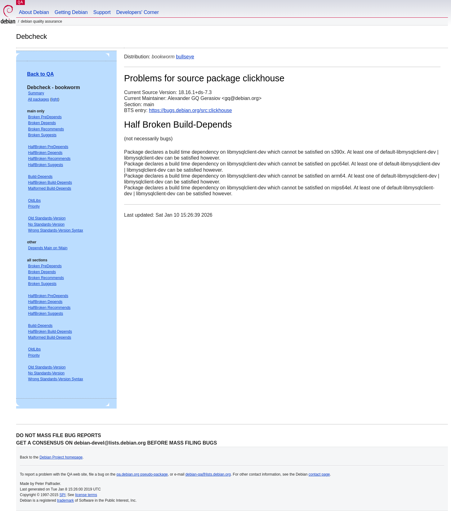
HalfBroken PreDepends (48, 147)
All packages (38, 99)
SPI (62, 495)
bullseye (185, 56)
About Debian (34, 12)
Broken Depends (42, 123)
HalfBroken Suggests (45, 165)
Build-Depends (40, 176)
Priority (34, 206)
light (54, 99)
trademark (65, 500)
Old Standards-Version (47, 218)
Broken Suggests (42, 135)
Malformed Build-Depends (49, 188)
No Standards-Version (46, 224)
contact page (319, 474)
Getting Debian (71, 12)
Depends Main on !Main (48, 248)
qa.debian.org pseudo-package (142, 474)
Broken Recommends (46, 129)
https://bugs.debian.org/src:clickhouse (190, 110)
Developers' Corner (137, 12)
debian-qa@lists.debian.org (208, 474)
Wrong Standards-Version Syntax (55, 230)
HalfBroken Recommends (49, 158)
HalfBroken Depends (45, 153)
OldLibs (34, 200)
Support (102, 12)
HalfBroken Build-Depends (50, 182)
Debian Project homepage (61, 457)
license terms (86, 495)
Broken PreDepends (45, 117)
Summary (36, 93)
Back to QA (40, 74)
